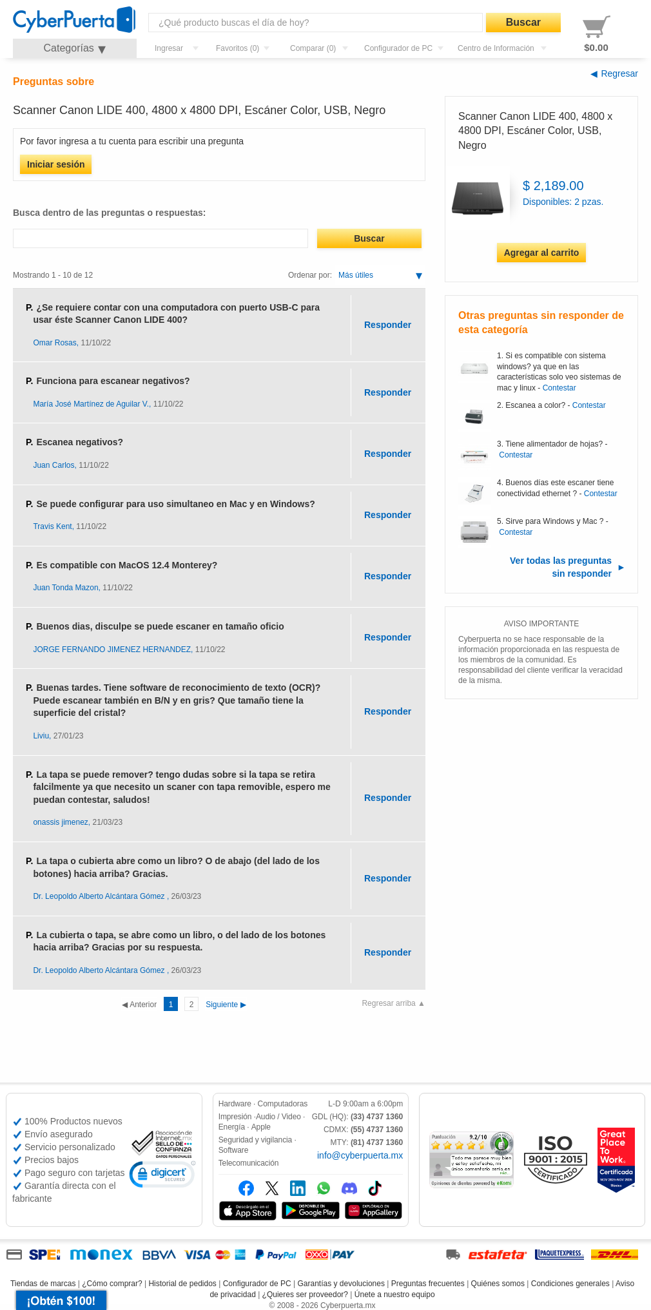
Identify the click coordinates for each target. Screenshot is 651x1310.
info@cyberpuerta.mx (360, 1155)
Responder (387, 325)
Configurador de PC (257, 1283)
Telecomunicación (249, 1163)
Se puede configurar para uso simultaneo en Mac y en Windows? (175, 504)
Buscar (523, 22)
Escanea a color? (535, 405)
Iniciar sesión (55, 164)
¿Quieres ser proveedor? (305, 1294)
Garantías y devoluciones (341, 1283)
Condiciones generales (570, 1283)
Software (234, 1150)
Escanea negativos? (79, 442)
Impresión (235, 1116)
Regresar (619, 73)
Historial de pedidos (182, 1283)
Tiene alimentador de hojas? (554, 443)
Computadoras (283, 1103)
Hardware (235, 1103)
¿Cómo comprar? (112, 1283)
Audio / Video (278, 1116)
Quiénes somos (498, 1283)
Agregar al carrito (541, 252)
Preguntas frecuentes (428, 1283)
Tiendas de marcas (43, 1283)
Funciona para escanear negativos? (112, 381)
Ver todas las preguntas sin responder (561, 567)
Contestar (559, 387)
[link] (162, 1176)
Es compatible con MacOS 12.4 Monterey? (126, 565)
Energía (232, 1127)
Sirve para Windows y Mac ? (554, 521)
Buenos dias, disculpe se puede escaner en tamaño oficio (160, 626)
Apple (261, 1127)
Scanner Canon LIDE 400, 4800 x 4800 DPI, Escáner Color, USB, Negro (535, 131)
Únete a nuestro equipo (395, 1294)
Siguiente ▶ (191, 1004)
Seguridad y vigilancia (256, 1139)
